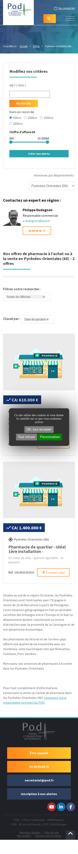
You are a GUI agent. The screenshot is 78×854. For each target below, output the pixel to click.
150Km (46, 117)
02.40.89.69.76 (39, 767)
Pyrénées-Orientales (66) (31, 539)
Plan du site (52, 832)
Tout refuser (26, 437)
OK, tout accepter (39, 429)
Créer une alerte (39, 154)
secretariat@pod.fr (39, 780)
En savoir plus (55, 572)
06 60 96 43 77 (37, 231)
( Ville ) (17, 85)
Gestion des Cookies (48, 836)
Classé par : (28, 319)
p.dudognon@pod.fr (36, 221)
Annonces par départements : (54, 175)
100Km (30, 117)
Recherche (23, 103)
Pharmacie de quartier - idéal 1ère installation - (37, 549)
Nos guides (24, 836)
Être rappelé (39, 753)
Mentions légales (30, 832)
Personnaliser (50, 437)
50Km (15, 117)
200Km (16, 123)
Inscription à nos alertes (39, 794)
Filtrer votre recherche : (27, 294)
